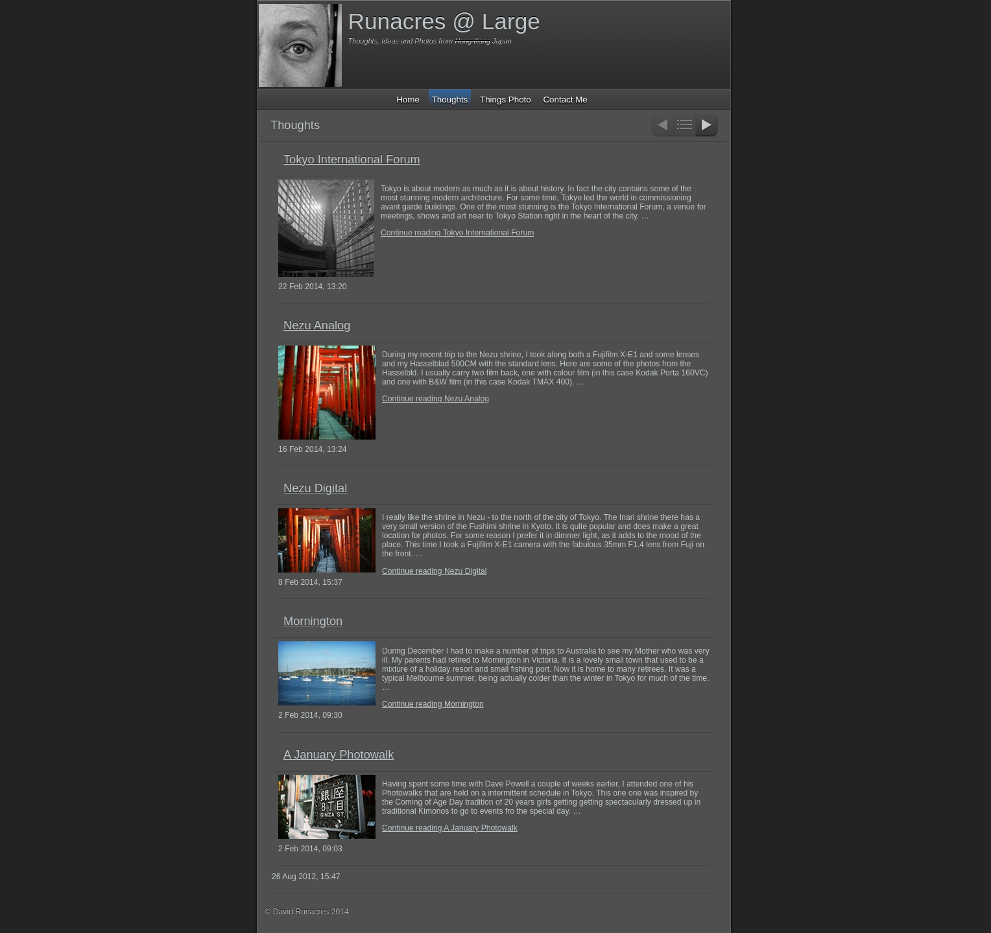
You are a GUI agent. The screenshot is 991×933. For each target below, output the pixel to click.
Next (707, 126)
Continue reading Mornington (433, 704)
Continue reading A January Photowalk (450, 828)
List (684, 126)
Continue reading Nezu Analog (435, 398)
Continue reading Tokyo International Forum (457, 232)
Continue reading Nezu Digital (434, 571)
